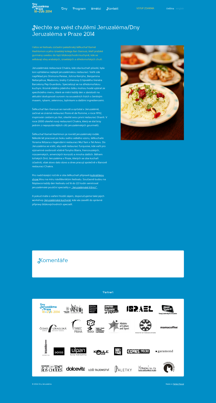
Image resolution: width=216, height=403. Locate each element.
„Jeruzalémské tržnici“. (84, 187)
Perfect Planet (178, 384)
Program (79, 8)
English (180, 8)
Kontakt (112, 8)
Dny (64, 8)
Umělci (96, 8)
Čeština (170, 8)
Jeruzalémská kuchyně (57, 200)
